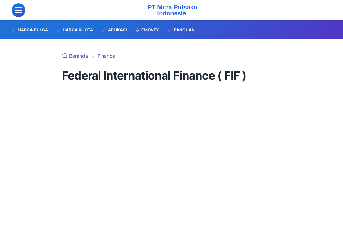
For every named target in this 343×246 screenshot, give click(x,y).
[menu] (18, 10)
